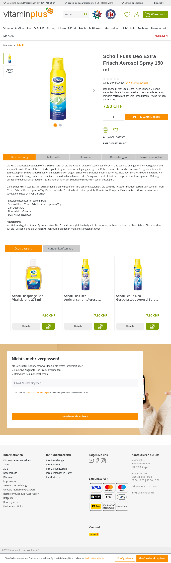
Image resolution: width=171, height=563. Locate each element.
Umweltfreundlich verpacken (19, 489)
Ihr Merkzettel (53, 477)
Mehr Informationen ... (95, 558)
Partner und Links (13, 506)
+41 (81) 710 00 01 (46, 2)
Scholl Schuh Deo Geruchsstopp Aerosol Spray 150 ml (136, 297)
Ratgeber (8, 497)
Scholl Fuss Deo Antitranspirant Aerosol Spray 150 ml (81, 297)
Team (6, 464)
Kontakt (158, 3)
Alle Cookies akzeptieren (152, 558)
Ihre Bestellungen (55, 460)
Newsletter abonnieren (75, 416)
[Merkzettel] (127, 14)
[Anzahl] (113, 117)
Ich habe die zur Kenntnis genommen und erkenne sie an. (52, 392)
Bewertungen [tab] (118, 157)
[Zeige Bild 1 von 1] (55, 125)
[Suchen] (85, 14)
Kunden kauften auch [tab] (61, 248)
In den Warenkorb (146, 117)
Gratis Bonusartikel (78, 2)
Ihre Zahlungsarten (56, 468)
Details (26, 326)
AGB (5, 468)
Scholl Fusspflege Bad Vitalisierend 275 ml (27, 297)
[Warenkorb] (155, 14)
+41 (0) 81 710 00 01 (147, 486)
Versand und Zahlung (15, 485)
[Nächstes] (93, 90)
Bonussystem (10, 502)
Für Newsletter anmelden (17, 460)
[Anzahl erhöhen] (120, 117)
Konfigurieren (125, 558)
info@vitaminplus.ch (143, 492)
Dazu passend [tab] (23, 248)
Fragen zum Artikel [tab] (151, 157)
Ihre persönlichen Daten (59, 472)
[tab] (19, 157)
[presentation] (37, 403)
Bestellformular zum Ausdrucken (21, 493)
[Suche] (72, 14)
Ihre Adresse (53, 464)
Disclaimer (9, 477)
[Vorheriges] (21, 90)
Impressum (9, 481)
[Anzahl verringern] (106, 117)
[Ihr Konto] (136, 14)
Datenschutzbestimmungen (38, 392)
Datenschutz (10, 472)
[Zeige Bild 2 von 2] (60, 125)
